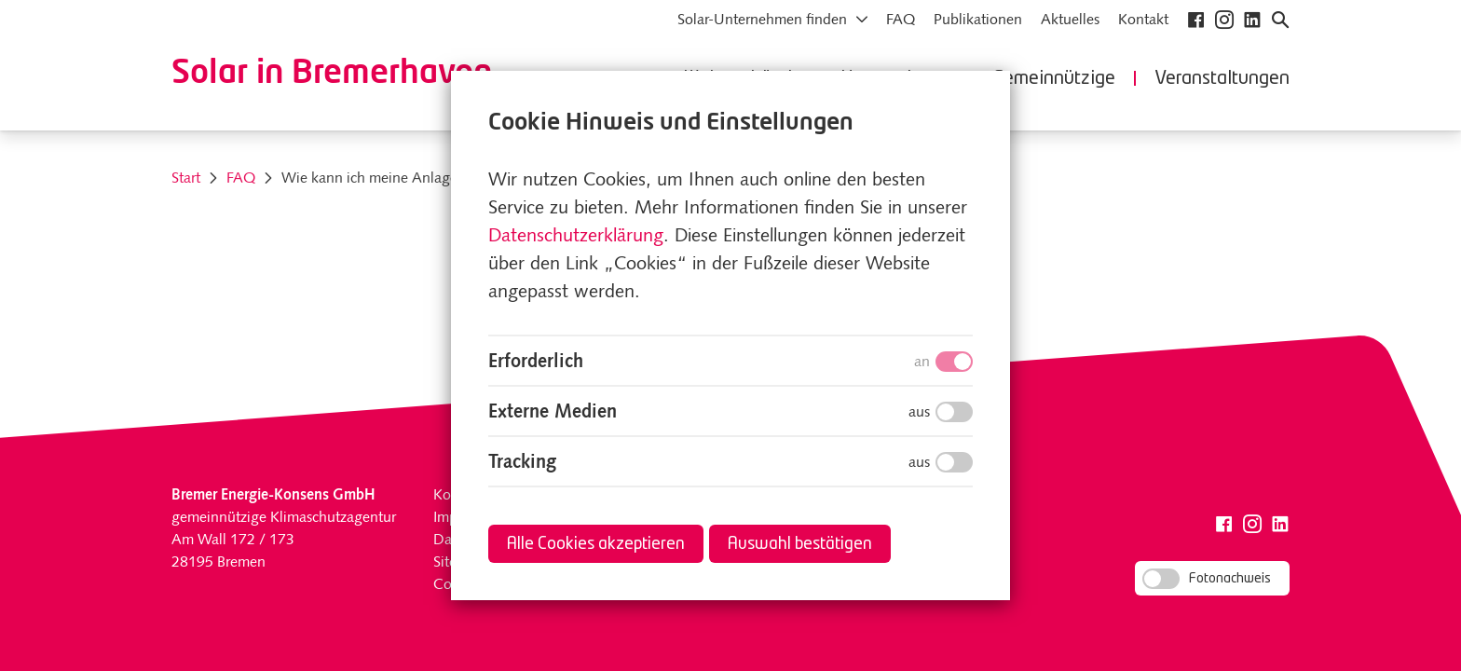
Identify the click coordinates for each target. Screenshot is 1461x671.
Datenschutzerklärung (575, 236)
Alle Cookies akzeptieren (596, 544)
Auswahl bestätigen (800, 544)
